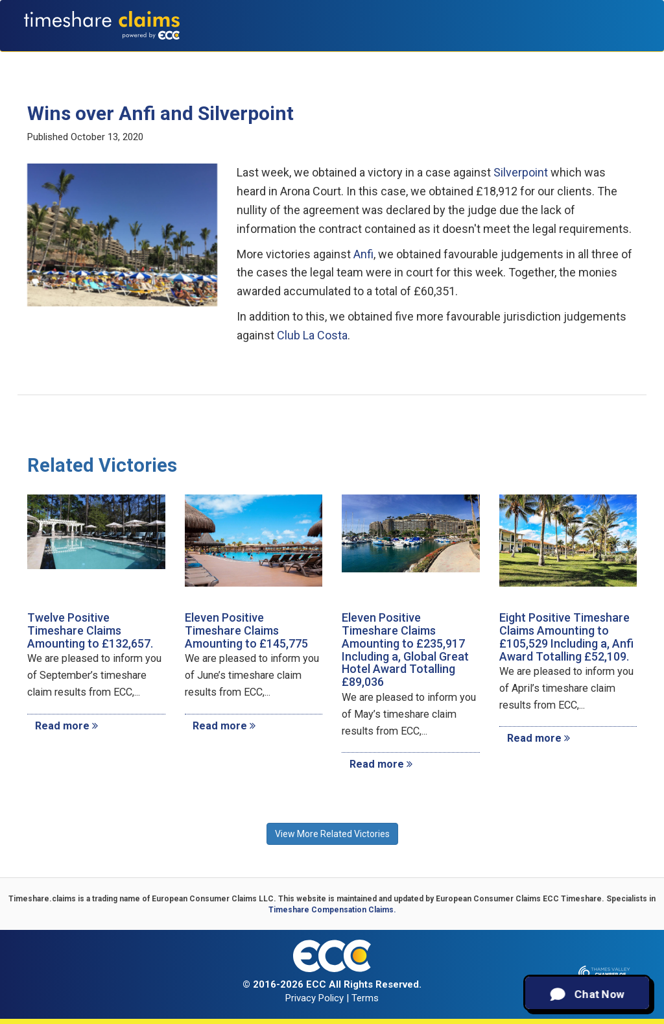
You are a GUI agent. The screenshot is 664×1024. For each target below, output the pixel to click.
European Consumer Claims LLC (213, 898)
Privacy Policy (314, 998)
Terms (365, 998)
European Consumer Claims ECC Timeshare (519, 898)
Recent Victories (511, 58)
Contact (616, 58)
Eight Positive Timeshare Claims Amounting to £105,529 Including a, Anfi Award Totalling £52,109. (566, 637)
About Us (179, 58)
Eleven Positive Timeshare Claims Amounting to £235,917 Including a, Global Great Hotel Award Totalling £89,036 (405, 650)
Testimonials (430, 58)
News (573, 58)
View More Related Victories (332, 834)
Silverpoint (520, 172)
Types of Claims (250, 58)
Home (132, 58)
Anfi (363, 254)
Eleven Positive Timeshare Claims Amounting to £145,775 (246, 630)
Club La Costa (312, 335)
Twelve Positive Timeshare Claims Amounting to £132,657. (90, 630)
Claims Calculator (343, 58)
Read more (66, 726)
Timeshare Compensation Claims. (332, 909)
